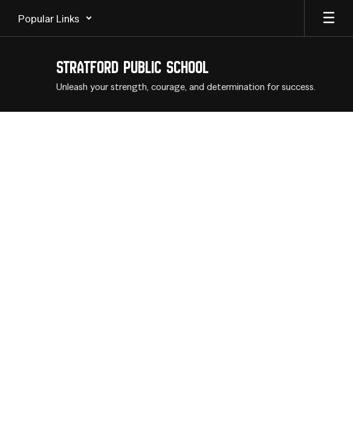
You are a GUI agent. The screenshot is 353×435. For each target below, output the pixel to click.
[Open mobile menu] (329, 18)
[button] (55, 18)
